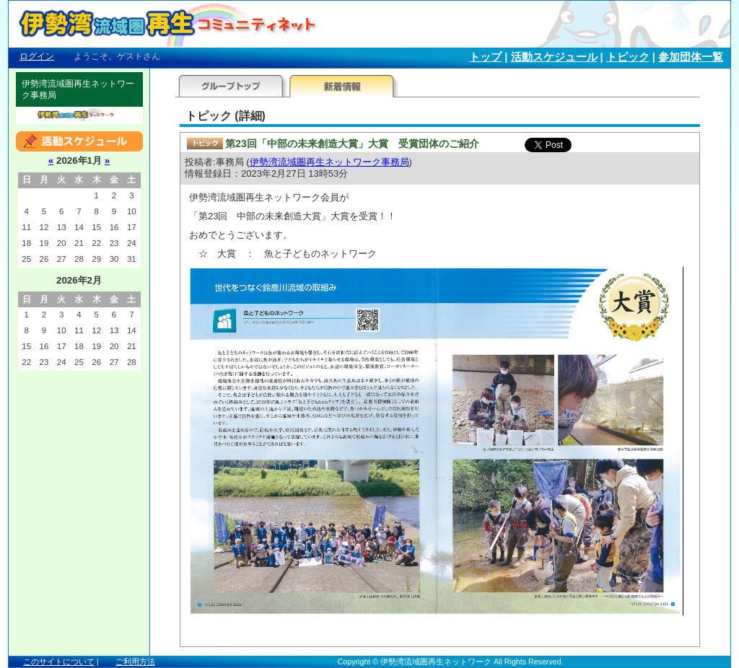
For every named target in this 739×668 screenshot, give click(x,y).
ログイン (36, 56)
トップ (485, 57)
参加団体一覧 (690, 57)
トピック (628, 57)
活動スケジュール (554, 57)
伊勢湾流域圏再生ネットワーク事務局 (329, 162)
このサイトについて (59, 661)
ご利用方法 (135, 661)
